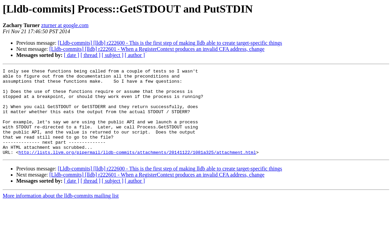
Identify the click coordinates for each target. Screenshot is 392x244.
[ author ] (135, 55)
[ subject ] (112, 55)
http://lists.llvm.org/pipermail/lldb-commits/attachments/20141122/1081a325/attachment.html (137, 169)
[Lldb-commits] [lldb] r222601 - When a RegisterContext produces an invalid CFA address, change (156, 49)
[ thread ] (90, 55)
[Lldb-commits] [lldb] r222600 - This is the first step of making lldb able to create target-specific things (170, 43)
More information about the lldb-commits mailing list (61, 213)
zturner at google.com (65, 25)
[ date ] (71, 55)
